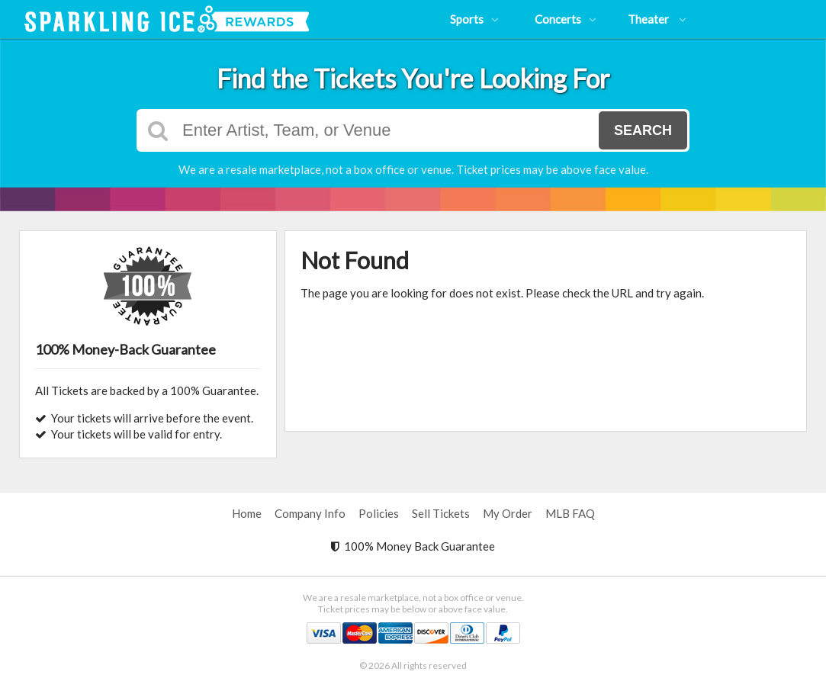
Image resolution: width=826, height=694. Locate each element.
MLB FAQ (570, 513)
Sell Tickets (441, 513)
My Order (507, 513)
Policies (378, 513)
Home (247, 513)
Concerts (565, 19)
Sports (474, 19)
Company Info (310, 513)
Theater (657, 19)
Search (643, 130)
